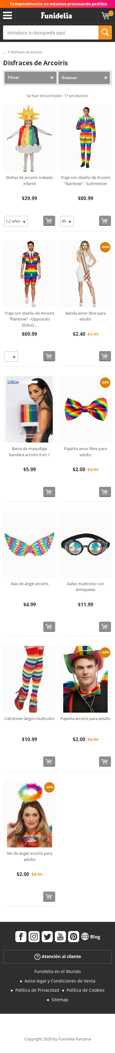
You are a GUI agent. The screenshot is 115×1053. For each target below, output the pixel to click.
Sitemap (60, 999)
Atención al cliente (57, 956)
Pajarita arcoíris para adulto (85, 718)
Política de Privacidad (37, 990)
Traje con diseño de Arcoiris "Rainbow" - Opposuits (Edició (29, 319)
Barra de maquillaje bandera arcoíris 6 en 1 (29, 451)
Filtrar (13, 77)
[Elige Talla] (16, 221)
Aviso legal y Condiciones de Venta (60, 981)
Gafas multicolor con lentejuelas (85, 587)
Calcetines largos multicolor (30, 718)
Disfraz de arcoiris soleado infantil (29, 180)
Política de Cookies (86, 990)
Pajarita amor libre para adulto (85, 451)
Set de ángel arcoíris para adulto (29, 856)
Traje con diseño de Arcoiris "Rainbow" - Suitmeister (85, 180)
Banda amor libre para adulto (85, 316)
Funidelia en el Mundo (57, 971)
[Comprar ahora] (49, 221)
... (4, 52)
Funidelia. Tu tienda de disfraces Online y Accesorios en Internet (56, 15)
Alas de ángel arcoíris (29, 583)
